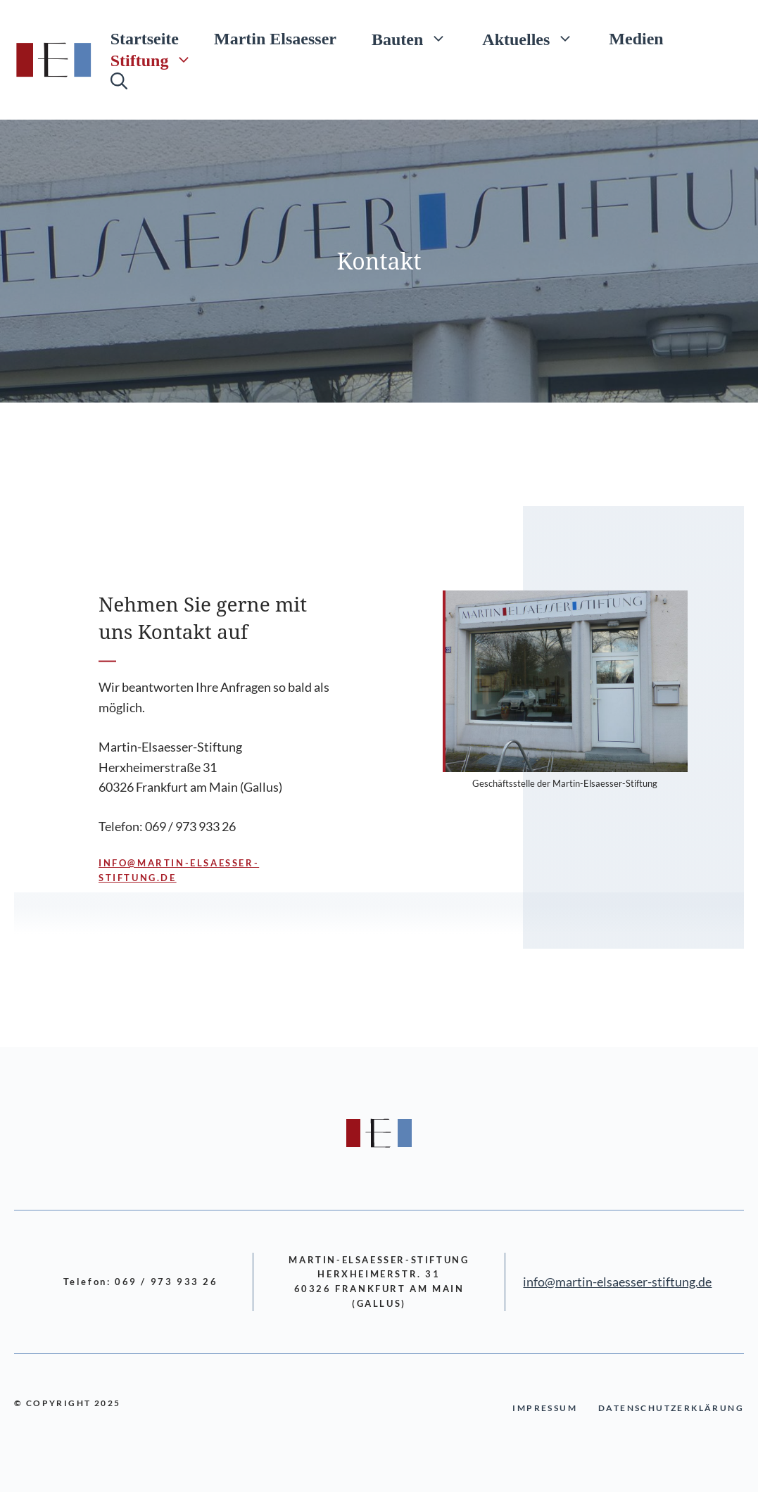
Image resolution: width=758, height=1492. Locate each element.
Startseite (144, 39)
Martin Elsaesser (275, 39)
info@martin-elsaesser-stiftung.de (617, 1281)
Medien (636, 39)
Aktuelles (536, 38)
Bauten (418, 38)
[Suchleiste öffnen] (119, 80)
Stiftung (160, 59)
